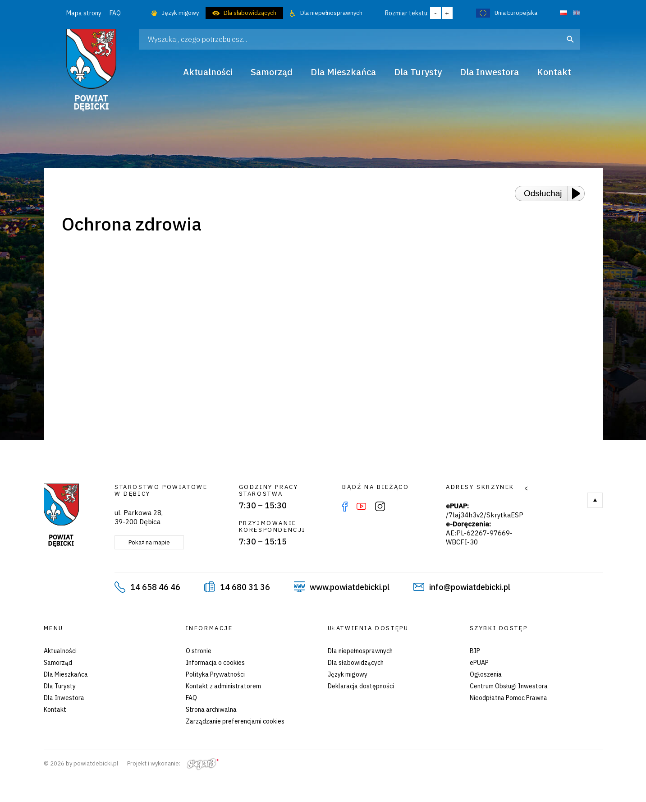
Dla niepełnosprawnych (331, 13)
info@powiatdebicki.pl (469, 587)
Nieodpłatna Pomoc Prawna (508, 698)
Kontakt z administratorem (223, 686)
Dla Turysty (60, 686)
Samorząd (58, 663)
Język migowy (180, 13)
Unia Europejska (516, 13)
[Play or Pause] (579, 193)
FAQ (115, 13)
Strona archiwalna (211, 709)
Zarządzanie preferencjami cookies (235, 721)
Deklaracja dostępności (361, 686)
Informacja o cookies (215, 663)
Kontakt (55, 709)
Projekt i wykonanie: (173, 763)
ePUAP (479, 663)
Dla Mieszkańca (66, 674)
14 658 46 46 (155, 587)
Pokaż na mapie (149, 542)
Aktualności (60, 651)
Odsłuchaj (543, 193)
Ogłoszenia (486, 674)
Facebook (345, 507)
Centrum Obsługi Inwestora (509, 686)
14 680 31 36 (245, 587)
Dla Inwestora (64, 698)
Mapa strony (83, 13)
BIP (475, 651)
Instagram (380, 507)
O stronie (198, 651)
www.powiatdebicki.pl (349, 587)
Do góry (595, 500)
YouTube (361, 507)
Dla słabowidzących (250, 13)
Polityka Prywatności (215, 674)
